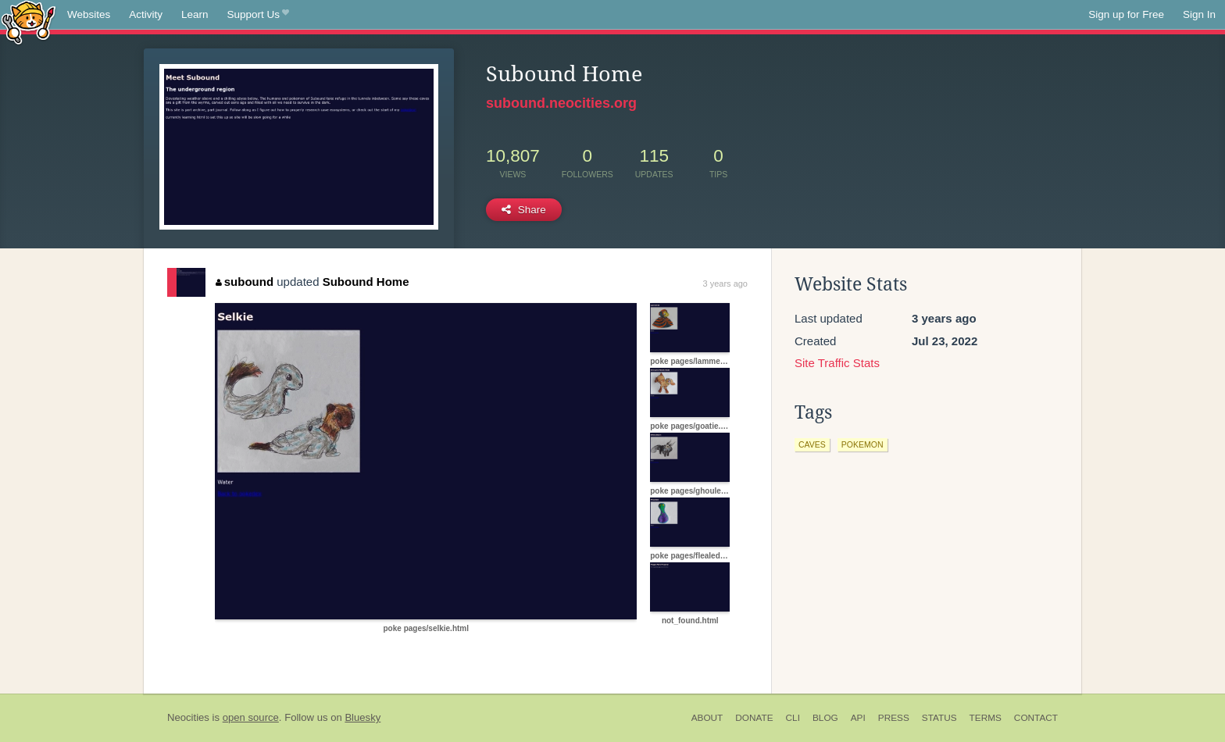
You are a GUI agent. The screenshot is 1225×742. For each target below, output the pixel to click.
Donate (754, 717)
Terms (986, 717)
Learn (195, 14)
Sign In (1199, 14)
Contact (1036, 717)
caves (812, 444)
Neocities (188, 717)
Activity (145, 14)
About (707, 717)
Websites (88, 14)
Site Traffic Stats (837, 362)
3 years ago (725, 283)
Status (939, 717)
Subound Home (366, 281)
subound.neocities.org (561, 103)
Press (893, 717)
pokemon (862, 444)
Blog (825, 717)
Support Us (258, 15)
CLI (793, 717)
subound (244, 281)
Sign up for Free (1126, 14)
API (858, 717)
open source (251, 717)
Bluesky (362, 717)
